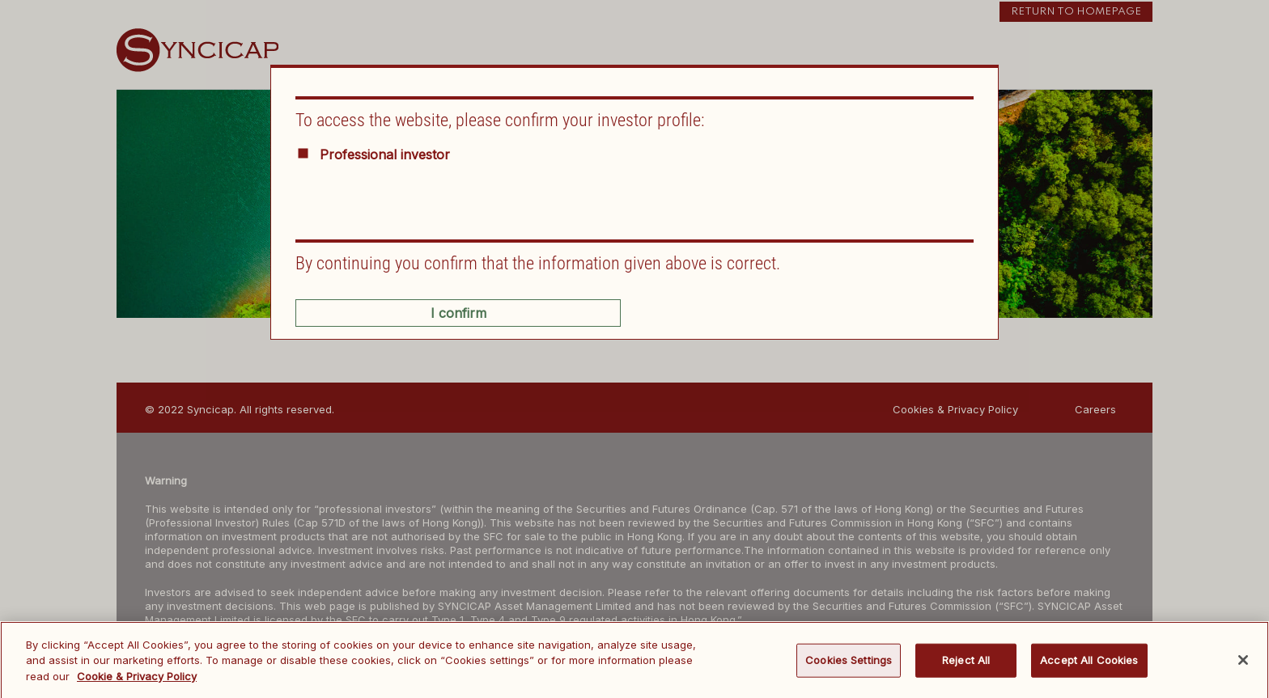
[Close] (1243, 665)
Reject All (966, 664)
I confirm (458, 313)
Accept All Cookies (1089, 664)
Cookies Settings (848, 664)
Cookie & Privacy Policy (137, 680)
